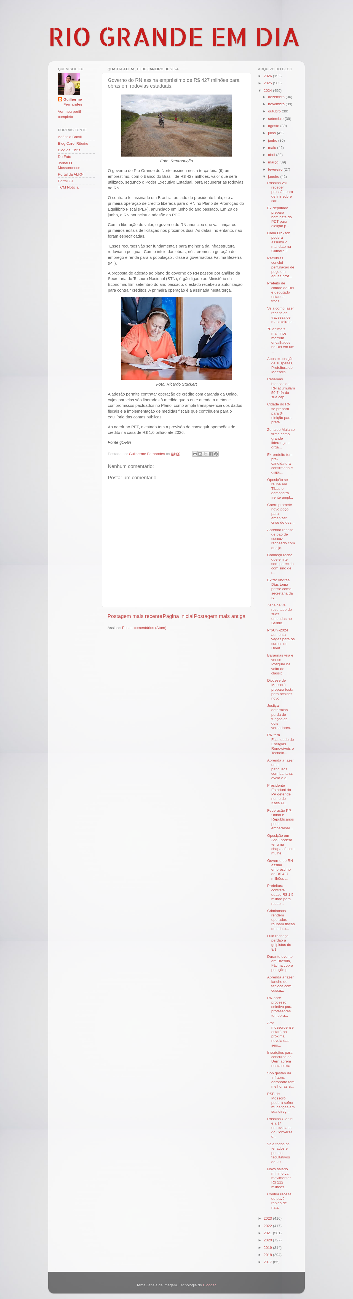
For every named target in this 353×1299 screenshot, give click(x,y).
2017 (268, 1262)
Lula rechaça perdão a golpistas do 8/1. (279, 942)
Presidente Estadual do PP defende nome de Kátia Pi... (279, 794)
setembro (276, 119)
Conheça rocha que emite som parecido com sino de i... (280, 564)
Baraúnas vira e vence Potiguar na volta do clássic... (280, 664)
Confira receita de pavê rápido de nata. (279, 1201)
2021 (268, 1233)
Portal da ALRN (71, 174)
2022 (268, 1226)
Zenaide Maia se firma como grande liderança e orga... (281, 438)
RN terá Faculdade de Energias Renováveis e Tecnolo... (280, 744)
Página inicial (178, 616)
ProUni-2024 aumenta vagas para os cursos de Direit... (281, 639)
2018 (268, 1255)
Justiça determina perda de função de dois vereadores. (279, 716)
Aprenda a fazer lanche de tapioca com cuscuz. (280, 984)
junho (273, 140)
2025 (268, 83)
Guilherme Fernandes (72, 102)
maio (272, 148)
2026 (268, 76)
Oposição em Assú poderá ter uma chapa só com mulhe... (281, 844)
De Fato (64, 157)
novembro (277, 104)
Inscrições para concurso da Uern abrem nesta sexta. (280, 1059)
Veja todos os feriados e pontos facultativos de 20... (278, 1153)
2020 (268, 1240)
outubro (275, 111)
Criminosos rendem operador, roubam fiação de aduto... (281, 920)
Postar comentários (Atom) (144, 628)
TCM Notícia (68, 187)
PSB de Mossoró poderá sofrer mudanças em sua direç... (281, 1103)
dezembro (277, 97)
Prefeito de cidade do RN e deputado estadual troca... (280, 292)
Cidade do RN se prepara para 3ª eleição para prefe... (279, 413)
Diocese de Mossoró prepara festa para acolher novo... (280, 689)
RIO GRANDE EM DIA (174, 36)
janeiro (274, 176)
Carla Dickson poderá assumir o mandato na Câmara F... (279, 242)
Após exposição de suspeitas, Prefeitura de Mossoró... (280, 365)
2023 (268, 1218)
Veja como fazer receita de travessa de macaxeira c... (281, 315)
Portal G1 (66, 181)
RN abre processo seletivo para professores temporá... (280, 1007)
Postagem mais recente (135, 616)
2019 (268, 1248)
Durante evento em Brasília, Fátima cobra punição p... (280, 963)
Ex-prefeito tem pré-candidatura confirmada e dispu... (280, 464)
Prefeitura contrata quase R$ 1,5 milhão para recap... (280, 895)
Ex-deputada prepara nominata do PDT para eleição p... (279, 217)
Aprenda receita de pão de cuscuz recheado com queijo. (281, 539)
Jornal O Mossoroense (69, 165)
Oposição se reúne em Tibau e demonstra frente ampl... (280, 489)
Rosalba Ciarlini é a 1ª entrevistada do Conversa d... (280, 1128)
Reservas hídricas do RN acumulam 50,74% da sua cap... (281, 388)
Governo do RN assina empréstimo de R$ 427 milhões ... (280, 870)
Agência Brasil (70, 137)
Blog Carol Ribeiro (73, 143)
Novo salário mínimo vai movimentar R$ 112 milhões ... (279, 1178)
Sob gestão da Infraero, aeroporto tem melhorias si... (281, 1080)
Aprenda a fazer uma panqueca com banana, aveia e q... (280, 769)
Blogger (209, 1285)
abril (272, 155)
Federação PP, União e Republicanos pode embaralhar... (280, 819)
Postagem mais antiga (219, 616)
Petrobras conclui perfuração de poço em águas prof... (280, 267)
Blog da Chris (69, 150)
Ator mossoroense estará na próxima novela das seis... (280, 1034)
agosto (274, 126)
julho (272, 133)
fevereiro (276, 169)
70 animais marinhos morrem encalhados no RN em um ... (280, 340)
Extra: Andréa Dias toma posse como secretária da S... (280, 589)
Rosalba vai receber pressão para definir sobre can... (280, 192)
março (273, 162)
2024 (268, 90)
